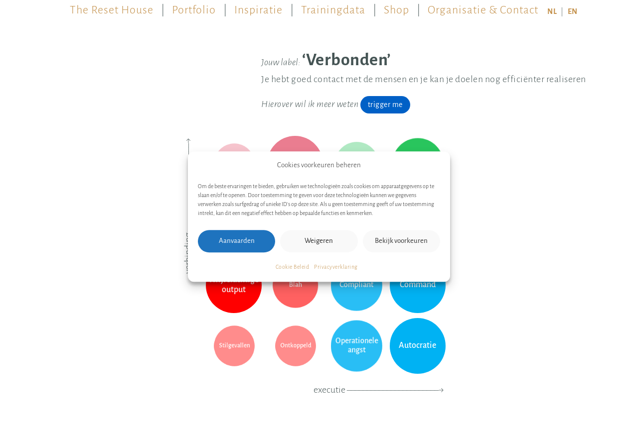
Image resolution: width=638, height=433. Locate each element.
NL (552, 11)
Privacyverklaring (336, 267)
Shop (396, 7)
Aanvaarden (237, 240)
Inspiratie (258, 7)
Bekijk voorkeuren (401, 240)
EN (573, 11)
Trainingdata (333, 7)
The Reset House (112, 7)
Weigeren (319, 240)
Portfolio (194, 7)
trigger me (385, 104)
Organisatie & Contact (483, 7)
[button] (435, 165)
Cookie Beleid (293, 267)
